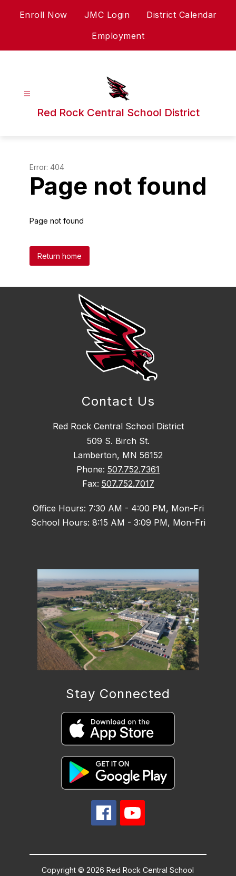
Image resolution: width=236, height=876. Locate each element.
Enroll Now (43, 14)
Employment (118, 36)
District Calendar (181, 14)
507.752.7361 (133, 469)
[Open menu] (27, 94)
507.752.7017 (128, 483)
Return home (59, 255)
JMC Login (107, 14)
